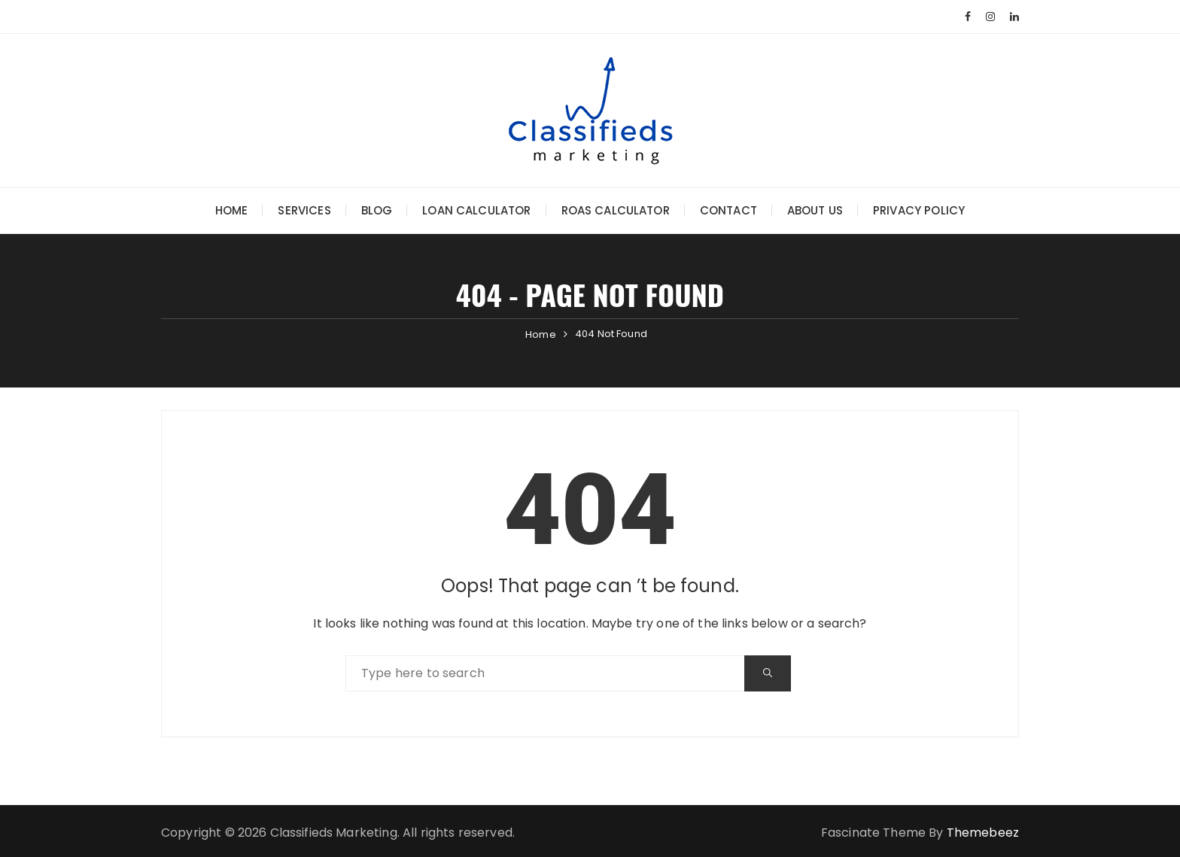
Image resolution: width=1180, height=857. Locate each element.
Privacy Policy (919, 210)
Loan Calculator (476, 210)
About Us (815, 210)
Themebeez (983, 832)
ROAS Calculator (615, 210)
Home (231, 210)
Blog (377, 210)
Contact (728, 210)
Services (304, 210)
